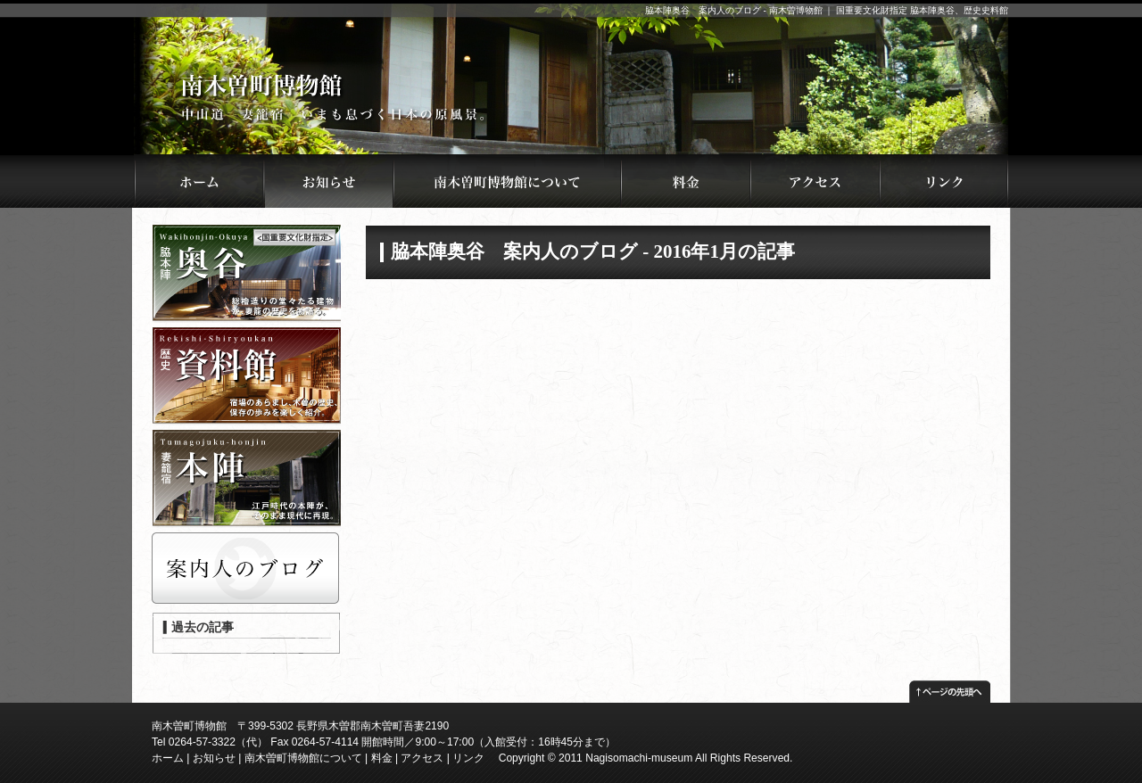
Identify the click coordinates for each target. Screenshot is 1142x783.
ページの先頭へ (949, 687)
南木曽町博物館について (303, 758)
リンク (468, 758)
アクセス (422, 758)
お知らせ (214, 758)
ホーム (168, 758)
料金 (382, 758)
